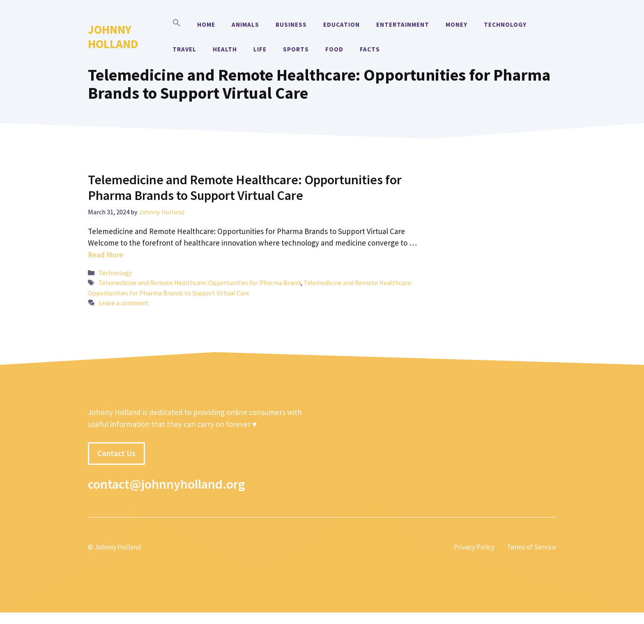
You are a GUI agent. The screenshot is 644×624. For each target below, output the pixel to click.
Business (291, 24)
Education (341, 24)
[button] (176, 24)
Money (456, 24)
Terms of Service (531, 547)
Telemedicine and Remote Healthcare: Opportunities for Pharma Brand (200, 282)
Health (225, 49)
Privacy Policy (474, 547)
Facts (370, 49)
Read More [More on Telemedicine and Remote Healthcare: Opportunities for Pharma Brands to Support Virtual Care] (105, 255)
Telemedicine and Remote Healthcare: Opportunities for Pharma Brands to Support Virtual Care (245, 188)
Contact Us (116, 453)
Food (334, 49)
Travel (184, 49)
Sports (296, 49)
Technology (505, 24)
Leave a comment (124, 303)
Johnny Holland (113, 36)
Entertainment (402, 24)
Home (206, 24)
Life (260, 49)
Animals (245, 24)
